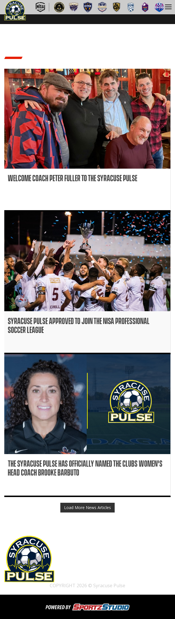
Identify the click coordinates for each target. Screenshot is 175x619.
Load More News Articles (87, 507)
